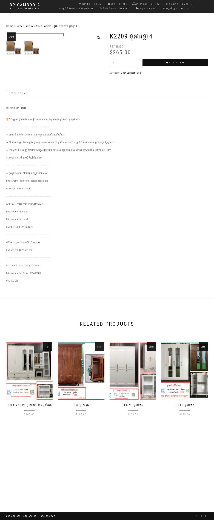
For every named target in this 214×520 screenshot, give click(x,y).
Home (9, 26)
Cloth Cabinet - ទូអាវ (47, 26)
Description (17, 168)
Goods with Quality (25, 8)
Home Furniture (25, 26)
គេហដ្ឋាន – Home (90, 4)
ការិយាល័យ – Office (146, 4)
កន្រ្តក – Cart (146, 8)
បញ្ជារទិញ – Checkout (177, 8)
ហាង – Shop (117, 4)
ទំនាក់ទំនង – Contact (114, 8)
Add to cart (176, 63)
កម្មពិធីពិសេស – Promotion (76, 8)
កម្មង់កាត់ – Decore (179, 4)
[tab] (17, 169)
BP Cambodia (25, 5)
